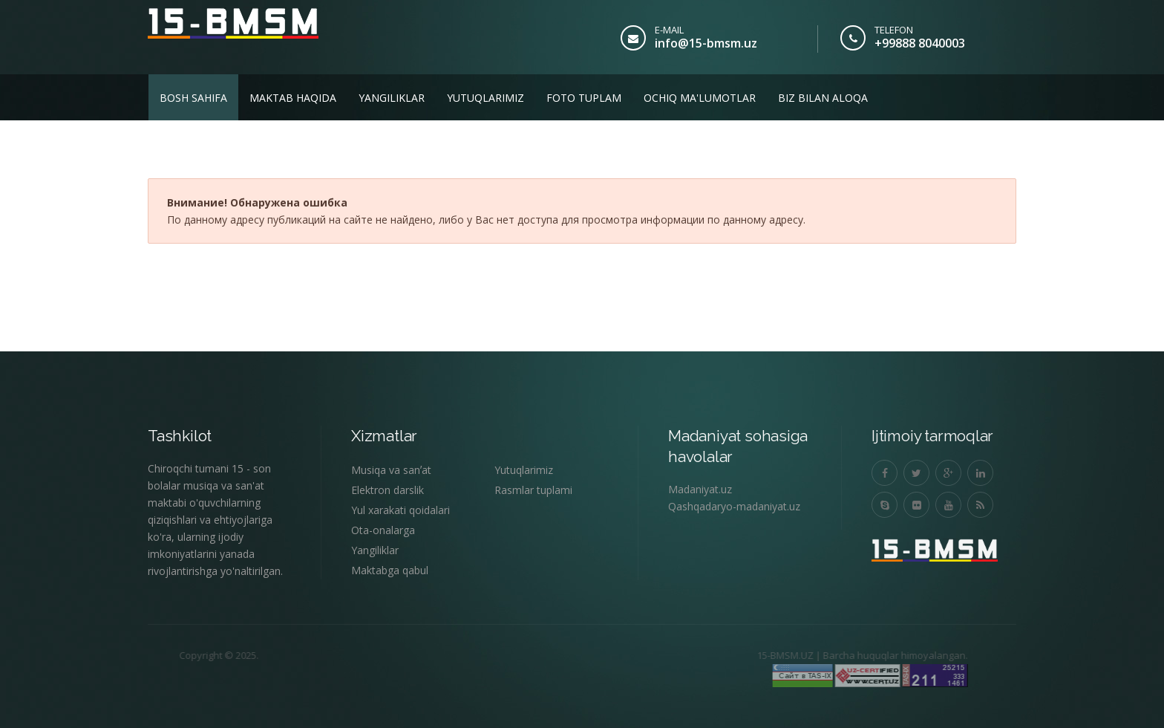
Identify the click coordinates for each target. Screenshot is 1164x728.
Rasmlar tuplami (533, 490)
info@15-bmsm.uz (706, 43)
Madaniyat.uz (700, 489)
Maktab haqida (292, 98)
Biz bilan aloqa (823, 98)
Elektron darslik (387, 490)
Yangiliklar (392, 98)
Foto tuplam (583, 98)
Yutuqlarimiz (485, 98)
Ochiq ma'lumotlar (700, 98)
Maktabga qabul (389, 570)
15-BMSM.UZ (751, 655)
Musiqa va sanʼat (391, 470)
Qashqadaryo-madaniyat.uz (734, 506)
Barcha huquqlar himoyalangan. (861, 655)
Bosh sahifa (193, 98)
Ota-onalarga (383, 530)
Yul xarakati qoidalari (400, 510)
